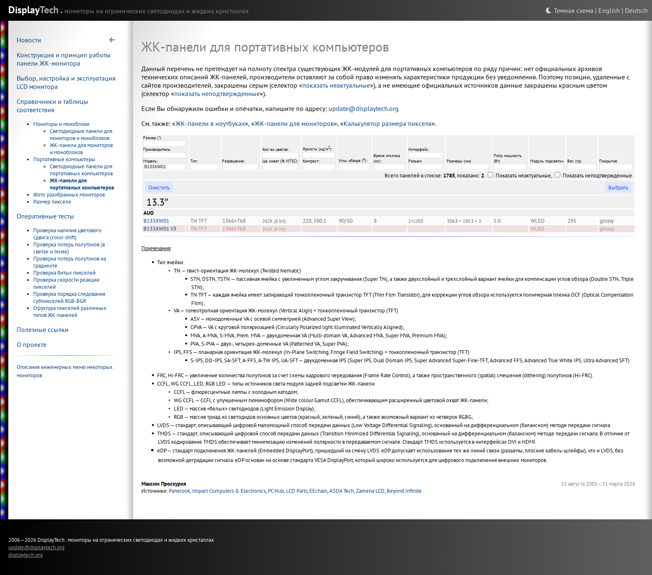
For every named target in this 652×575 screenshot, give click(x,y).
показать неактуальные (336, 85)
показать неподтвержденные (217, 93)
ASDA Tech (341, 490)
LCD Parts (296, 490)
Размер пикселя (52, 201)
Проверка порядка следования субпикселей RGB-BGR (69, 297)
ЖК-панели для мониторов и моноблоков (81, 149)
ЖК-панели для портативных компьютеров (82, 184)
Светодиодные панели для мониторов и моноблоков (81, 135)
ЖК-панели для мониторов (294, 123)
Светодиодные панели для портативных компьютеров (81, 170)
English (609, 10)
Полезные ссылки (43, 329)
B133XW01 (156, 220)
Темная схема (569, 10)
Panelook (179, 490)
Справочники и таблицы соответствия (52, 105)
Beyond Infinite (404, 490)
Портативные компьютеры (64, 159)
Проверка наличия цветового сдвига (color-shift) (67, 234)
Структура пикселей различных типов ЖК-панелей (69, 312)
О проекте (32, 344)
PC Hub (276, 490)
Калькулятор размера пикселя (387, 123)
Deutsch (636, 10)
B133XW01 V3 (159, 228)
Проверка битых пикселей (64, 272)
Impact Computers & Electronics (229, 490)
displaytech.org (25, 554)
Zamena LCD (370, 490)
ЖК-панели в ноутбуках (210, 123)
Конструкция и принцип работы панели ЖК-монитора (64, 59)
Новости (29, 40)
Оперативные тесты (45, 216)
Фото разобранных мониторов (69, 194)
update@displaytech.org (363, 108)
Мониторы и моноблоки (61, 124)
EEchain (318, 490)
